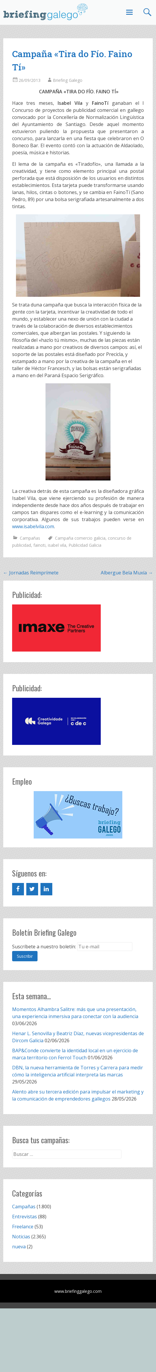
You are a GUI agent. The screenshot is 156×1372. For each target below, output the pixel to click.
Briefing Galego (67, 80)
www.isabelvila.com (33, 526)
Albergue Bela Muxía (127, 572)
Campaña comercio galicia (80, 538)
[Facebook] (18, 889)
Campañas (30, 538)
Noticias (21, 1236)
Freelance (22, 1226)
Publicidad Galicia (85, 545)
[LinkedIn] (46, 889)
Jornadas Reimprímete (30, 572)
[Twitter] (32, 889)
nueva (19, 1246)
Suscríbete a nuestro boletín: (44, 946)
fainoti (39, 545)
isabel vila (57, 545)
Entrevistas (24, 1216)
